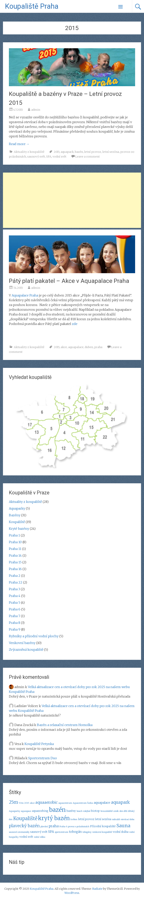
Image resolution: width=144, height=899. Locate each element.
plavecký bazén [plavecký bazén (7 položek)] (24, 825)
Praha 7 (14, 616)
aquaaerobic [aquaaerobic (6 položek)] (46, 802)
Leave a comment (87, 156)
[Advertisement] (72, 200)
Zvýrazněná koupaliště (26, 650)
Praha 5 (14, 602)
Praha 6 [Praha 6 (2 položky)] (63, 826)
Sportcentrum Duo (42, 758)
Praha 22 (15, 582)
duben (89, 347)
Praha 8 (14, 623)
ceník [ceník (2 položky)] (116, 811)
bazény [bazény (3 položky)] (71, 811)
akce (64, 347)
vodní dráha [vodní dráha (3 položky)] (120, 832)
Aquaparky (17, 508)
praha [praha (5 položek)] (54, 826)
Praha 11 (15, 549)
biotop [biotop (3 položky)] (95, 811)
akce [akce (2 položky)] (32, 803)
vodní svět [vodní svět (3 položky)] (26, 837)
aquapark (67, 152)
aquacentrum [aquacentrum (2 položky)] (65, 803)
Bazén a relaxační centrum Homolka (64, 725)
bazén (79, 152)
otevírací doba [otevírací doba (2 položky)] (127, 819)
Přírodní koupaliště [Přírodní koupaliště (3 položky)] (103, 826)
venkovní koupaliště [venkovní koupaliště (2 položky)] (102, 832)
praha (98, 347)
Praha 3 (14, 589)
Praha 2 (14, 576)
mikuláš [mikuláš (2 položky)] (116, 819)
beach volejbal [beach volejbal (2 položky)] (83, 811)
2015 (56, 152)
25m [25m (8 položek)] (13, 802)
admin (35, 109)
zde (74, 324)
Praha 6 (14, 609)
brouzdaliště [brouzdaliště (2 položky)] (107, 811)
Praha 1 (14, 535)
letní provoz (92, 152)
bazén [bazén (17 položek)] (57, 809)
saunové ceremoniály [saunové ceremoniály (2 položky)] (19, 832)
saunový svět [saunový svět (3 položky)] (38, 832)
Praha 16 (15, 569)
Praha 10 (15, 542)
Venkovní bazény (22, 643)
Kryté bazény (19, 529)
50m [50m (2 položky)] (21, 803)
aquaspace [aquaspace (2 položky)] (26, 811)
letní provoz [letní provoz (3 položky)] (86, 819)
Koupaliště (17, 522)
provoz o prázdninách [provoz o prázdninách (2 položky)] (78, 826)
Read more (19, 144)
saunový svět (36, 156)
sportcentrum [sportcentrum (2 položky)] (61, 832)
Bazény (14, 515)
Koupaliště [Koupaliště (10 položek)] (25, 818)
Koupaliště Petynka (39, 744)
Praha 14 (15, 555)
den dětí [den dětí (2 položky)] (123, 811)
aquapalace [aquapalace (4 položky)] (102, 803)
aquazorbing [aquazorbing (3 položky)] (40, 811)
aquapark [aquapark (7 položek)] (120, 802)
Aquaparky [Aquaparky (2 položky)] (14, 811)
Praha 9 (14, 629)
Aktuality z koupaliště (29, 152)
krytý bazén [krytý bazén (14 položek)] (54, 818)
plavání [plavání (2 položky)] (44, 826)
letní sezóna (110, 152)
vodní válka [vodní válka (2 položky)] (39, 837)
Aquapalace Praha (25, 295)
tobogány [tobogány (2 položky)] (87, 832)
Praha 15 (15, 562)
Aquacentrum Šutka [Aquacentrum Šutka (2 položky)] (83, 803)
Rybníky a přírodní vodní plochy (33, 636)
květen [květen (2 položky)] (74, 819)
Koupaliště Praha (31, 6)
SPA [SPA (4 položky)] (51, 832)
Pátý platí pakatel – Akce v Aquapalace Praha (69, 280)
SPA (48, 156)
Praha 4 (14, 596)
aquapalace (76, 347)
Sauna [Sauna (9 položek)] (123, 825)
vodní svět (59, 156)
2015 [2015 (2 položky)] (26, 803)
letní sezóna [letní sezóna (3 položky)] (103, 819)
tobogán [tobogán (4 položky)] (75, 832)
